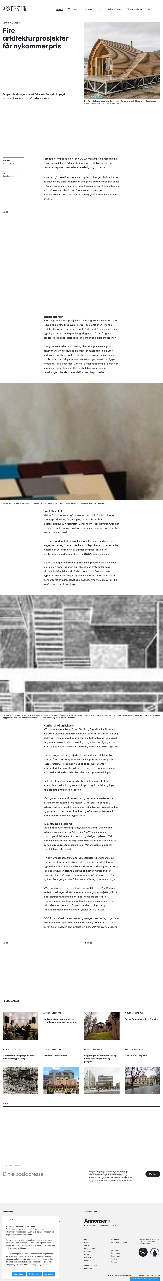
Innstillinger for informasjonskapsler (144, 1279)
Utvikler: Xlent (155, 1275)
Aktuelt (59, 9)
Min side (87, 1257)
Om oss (87, 1245)
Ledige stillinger (114, 9)
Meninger (72, 9)
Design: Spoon (144, 1275)
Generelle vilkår (91, 1265)
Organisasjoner (134, 9)
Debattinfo (88, 1254)
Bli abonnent (89, 1248)
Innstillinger (18, 1274)
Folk (100, 9)
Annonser (97, 1221)
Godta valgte (34, 1274)
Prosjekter (87, 9)
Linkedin (115, 1262)
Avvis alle (49, 1274)
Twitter (114, 1259)
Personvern (89, 1268)
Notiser (87, 1242)
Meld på (152, 1174)
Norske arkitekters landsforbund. (147, 1242)
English (87, 1260)
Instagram (115, 1256)
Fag (85, 1240)
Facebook (115, 1253)
